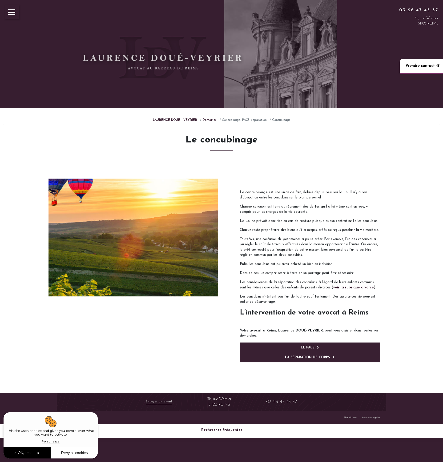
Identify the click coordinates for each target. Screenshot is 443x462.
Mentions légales (371, 417)
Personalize (51, 441)
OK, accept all (27, 453)
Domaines (209, 120)
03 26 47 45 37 (418, 10)
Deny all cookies (74, 453)
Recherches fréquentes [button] (221, 430)
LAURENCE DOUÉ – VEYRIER (175, 120)
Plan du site (350, 417)
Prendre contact (421, 65)
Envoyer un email (159, 401)
